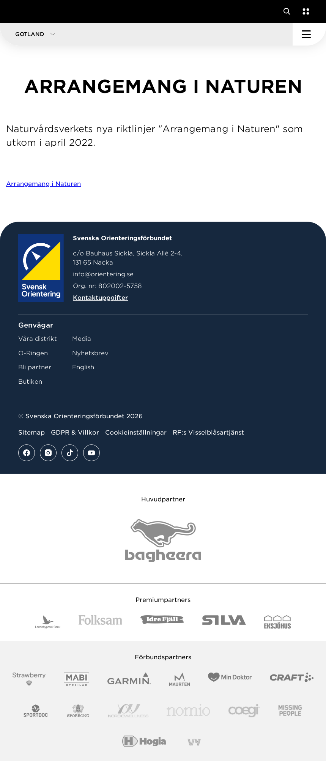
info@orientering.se (103, 274)
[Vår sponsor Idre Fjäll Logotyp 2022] (162, 622)
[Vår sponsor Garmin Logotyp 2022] (129, 679)
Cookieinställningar (136, 432)
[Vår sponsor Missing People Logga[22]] (290, 710)
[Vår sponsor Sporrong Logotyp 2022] (78, 710)
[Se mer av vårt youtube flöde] (91, 452)
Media (81, 338)
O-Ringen (33, 353)
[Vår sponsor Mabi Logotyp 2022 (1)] (76, 679)
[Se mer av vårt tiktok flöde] (69, 452)
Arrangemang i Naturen (43, 183)
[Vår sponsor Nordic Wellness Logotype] (128, 710)
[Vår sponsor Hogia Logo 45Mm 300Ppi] (144, 742)
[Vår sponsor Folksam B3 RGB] (100, 622)
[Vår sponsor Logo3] (244, 710)
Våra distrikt (37, 338)
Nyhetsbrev (90, 353)
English (83, 367)
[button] (146, 34)
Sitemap (31, 432)
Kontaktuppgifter (100, 297)
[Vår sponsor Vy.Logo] (194, 742)
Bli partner (34, 367)
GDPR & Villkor (75, 432)
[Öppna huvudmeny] (309, 34)
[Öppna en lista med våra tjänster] (304, 11)
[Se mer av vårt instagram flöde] (48, 452)
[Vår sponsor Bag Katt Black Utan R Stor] (163, 540)
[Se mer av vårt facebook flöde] (26, 452)
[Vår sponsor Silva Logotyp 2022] (224, 622)
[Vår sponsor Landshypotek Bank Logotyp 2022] (47, 622)
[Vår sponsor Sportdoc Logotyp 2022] (36, 710)
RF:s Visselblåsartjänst (208, 432)
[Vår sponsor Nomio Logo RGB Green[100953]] (188, 710)
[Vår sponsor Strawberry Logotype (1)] (29, 679)
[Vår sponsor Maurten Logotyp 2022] (179, 679)
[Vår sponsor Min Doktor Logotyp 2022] (230, 679)
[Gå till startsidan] (20, 11)
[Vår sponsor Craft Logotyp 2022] (291, 679)
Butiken (30, 381)
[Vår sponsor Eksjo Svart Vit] (277, 622)
